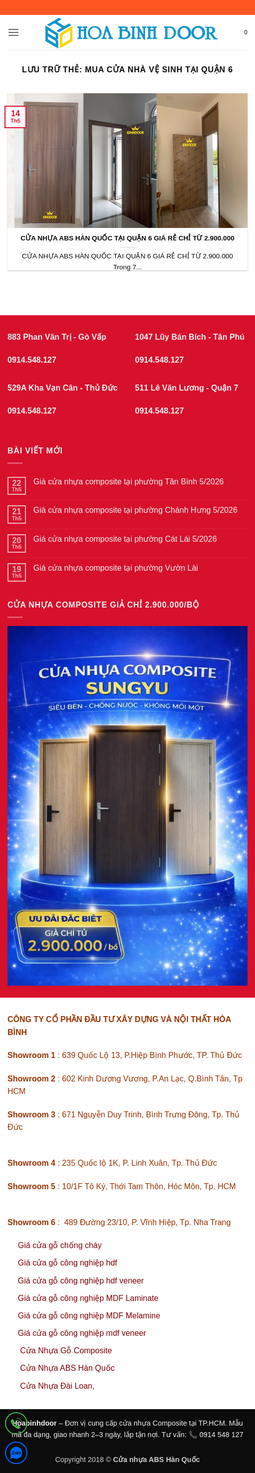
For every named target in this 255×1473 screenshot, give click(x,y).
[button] (13, 32)
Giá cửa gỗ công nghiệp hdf (67, 1263)
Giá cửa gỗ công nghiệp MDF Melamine (89, 1315)
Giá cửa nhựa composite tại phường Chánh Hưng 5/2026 (135, 510)
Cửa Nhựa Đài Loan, (57, 1386)
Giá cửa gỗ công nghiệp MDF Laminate (88, 1298)
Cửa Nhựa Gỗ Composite (67, 1350)
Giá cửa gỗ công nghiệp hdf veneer (81, 1280)
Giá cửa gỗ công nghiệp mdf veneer (82, 1333)
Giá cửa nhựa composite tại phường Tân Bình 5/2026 (128, 481)
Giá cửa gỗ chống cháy (60, 1245)
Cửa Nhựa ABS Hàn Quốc (67, 1368)
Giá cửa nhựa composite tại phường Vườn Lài (115, 568)
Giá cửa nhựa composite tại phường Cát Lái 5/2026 (125, 539)
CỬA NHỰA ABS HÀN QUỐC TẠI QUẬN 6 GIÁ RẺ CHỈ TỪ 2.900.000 (127, 238)
